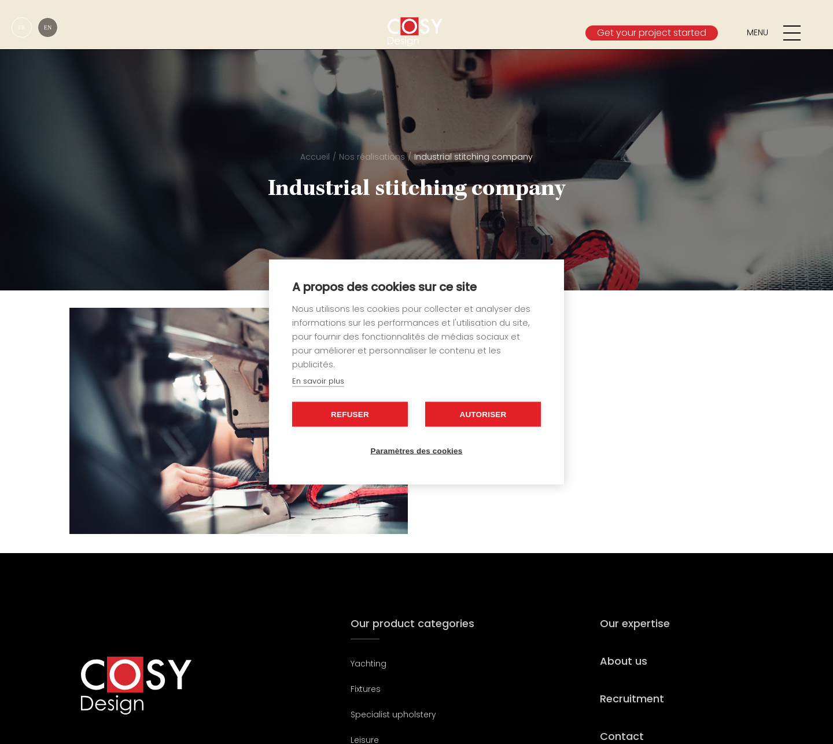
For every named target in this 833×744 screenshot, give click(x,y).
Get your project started (651, 32)
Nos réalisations (372, 157)
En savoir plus (318, 380)
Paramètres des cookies (417, 451)
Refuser (350, 414)
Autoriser (482, 414)
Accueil (315, 157)
